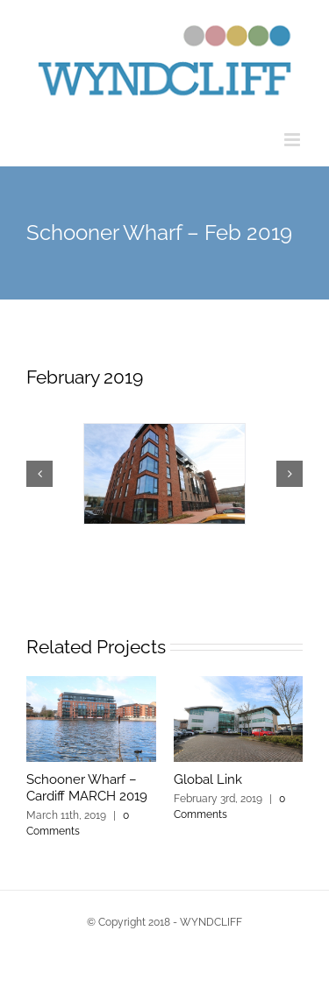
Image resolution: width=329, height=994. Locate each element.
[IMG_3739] (164, 474)
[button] (39, 474)
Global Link (208, 779)
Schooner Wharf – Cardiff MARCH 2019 (86, 788)
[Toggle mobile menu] (293, 139)
